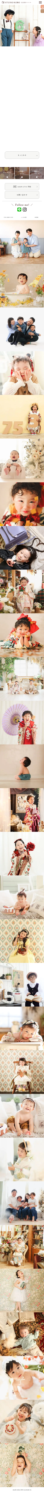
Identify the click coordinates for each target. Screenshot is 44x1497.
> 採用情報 (35, 221)
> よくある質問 (25, 221)
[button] (22, 188)
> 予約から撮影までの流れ (11, 221)
